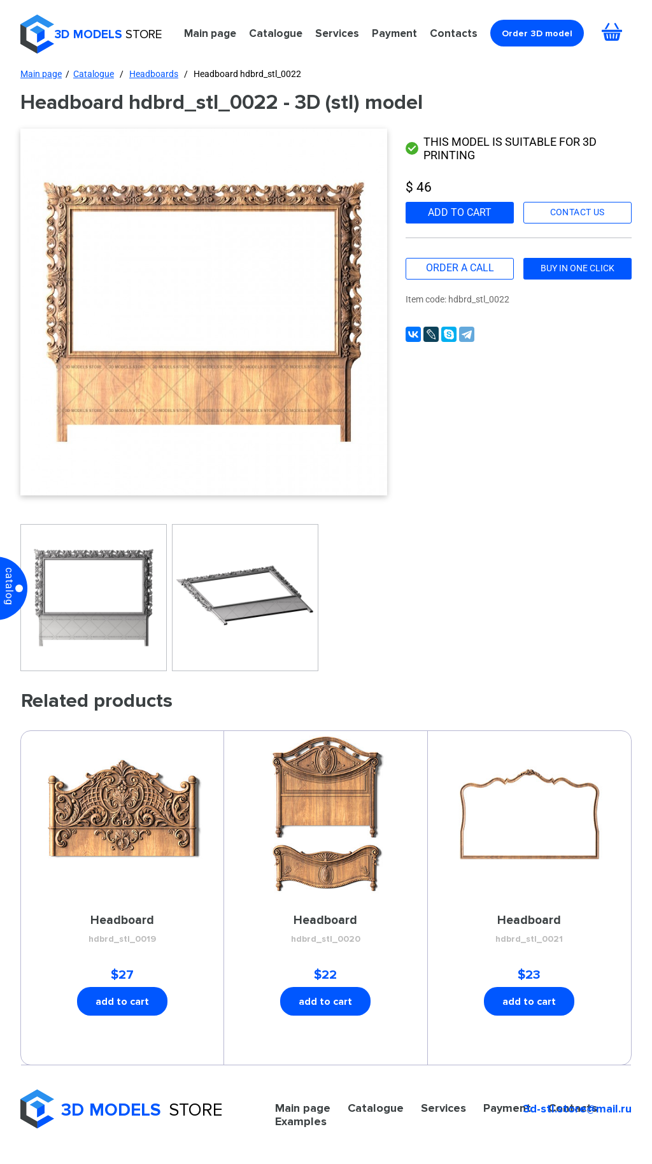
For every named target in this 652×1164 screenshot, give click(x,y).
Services (337, 33)
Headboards (153, 74)
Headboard (122, 929)
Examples (301, 1121)
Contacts (454, 33)
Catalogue (275, 33)
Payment (394, 33)
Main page (210, 33)
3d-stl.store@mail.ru (577, 1108)
